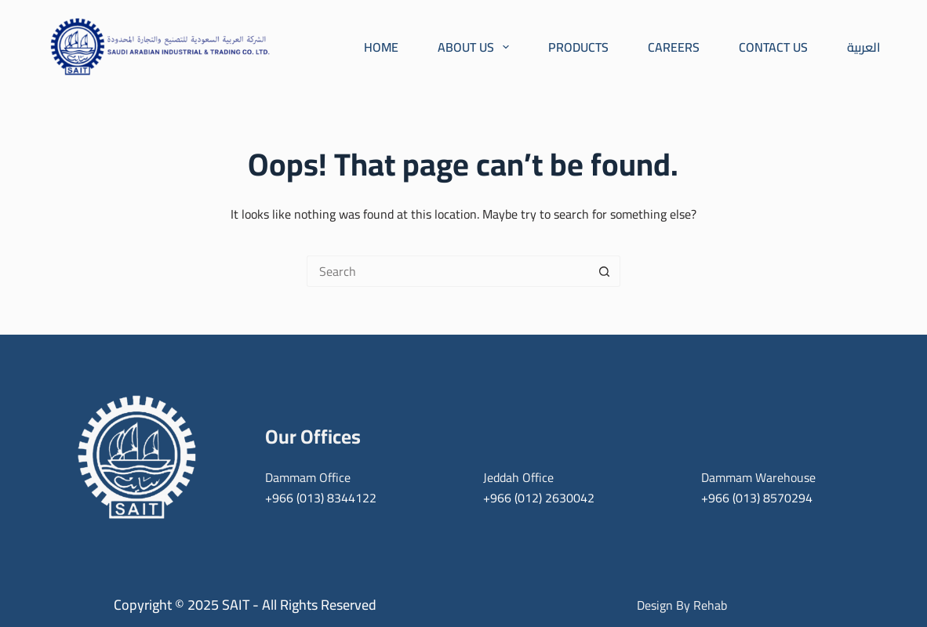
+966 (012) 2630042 (538, 497)
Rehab (710, 605)
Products (578, 47)
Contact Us (773, 47)
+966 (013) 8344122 (320, 497)
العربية (864, 47)
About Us (473, 47)
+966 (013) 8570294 (756, 497)
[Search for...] (448, 271)
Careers (674, 47)
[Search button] (604, 271)
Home (381, 47)
